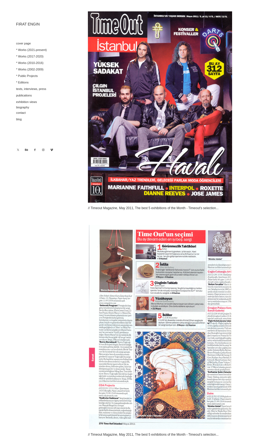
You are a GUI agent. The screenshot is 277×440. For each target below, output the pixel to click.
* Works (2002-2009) (29, 69)
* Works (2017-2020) (29, 56)
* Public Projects (27, 75)
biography (22, 107)
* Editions (22, 82)
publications (24, 95)
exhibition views (26, 101)
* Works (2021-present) (31, 49)
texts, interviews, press (31, 88)
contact (20, 112)
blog (19, 119)
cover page (23, 43)
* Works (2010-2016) (29, 62)
